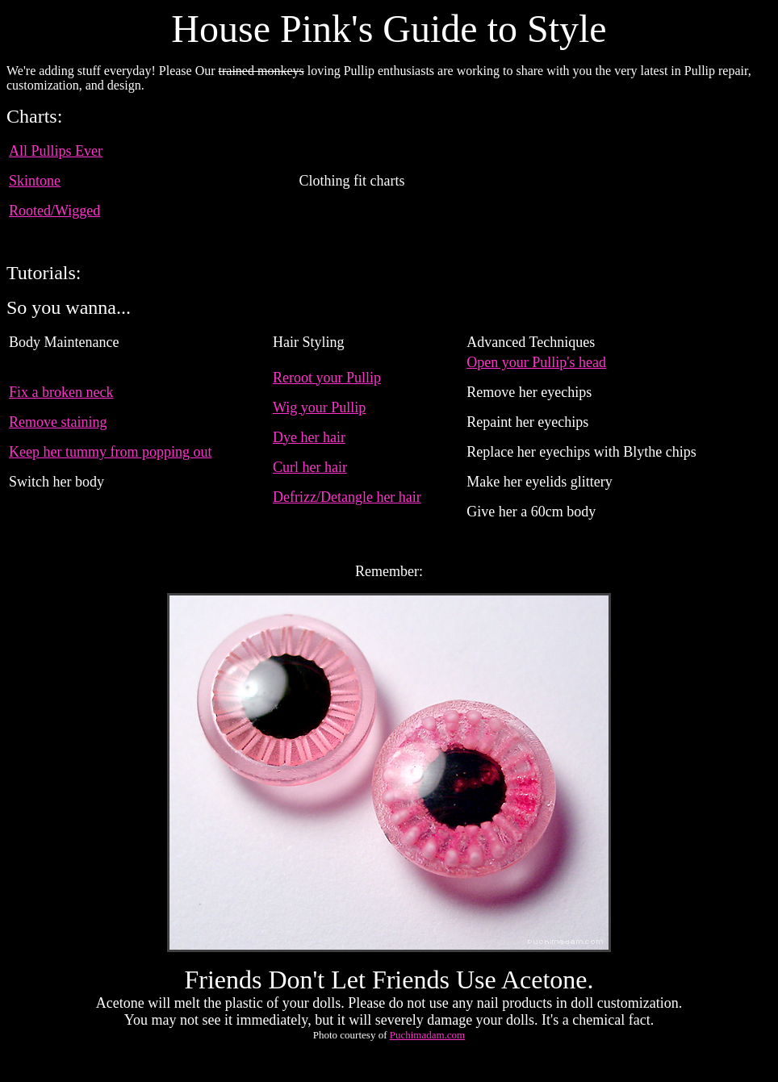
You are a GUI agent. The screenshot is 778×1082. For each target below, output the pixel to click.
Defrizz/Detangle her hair (347, 497)
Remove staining (58, 422)
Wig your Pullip (319, 407)
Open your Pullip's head (536, 362)
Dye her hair (309, 437)
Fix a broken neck (61, 392)
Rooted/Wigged (54, 211)
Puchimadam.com (428, 1035)
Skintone (35, 181)
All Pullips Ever (55, 151)
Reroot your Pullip (327, 378)
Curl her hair (310, 467)
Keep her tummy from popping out (110, 452)
